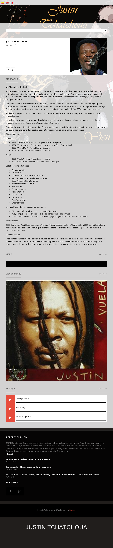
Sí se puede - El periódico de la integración (28, 467)
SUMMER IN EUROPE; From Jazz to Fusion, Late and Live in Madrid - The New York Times (52, 474)
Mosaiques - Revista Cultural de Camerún (28, 459)
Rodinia (72, 510)
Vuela (12, 369)
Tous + (103, 254)
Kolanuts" (33, 238)
